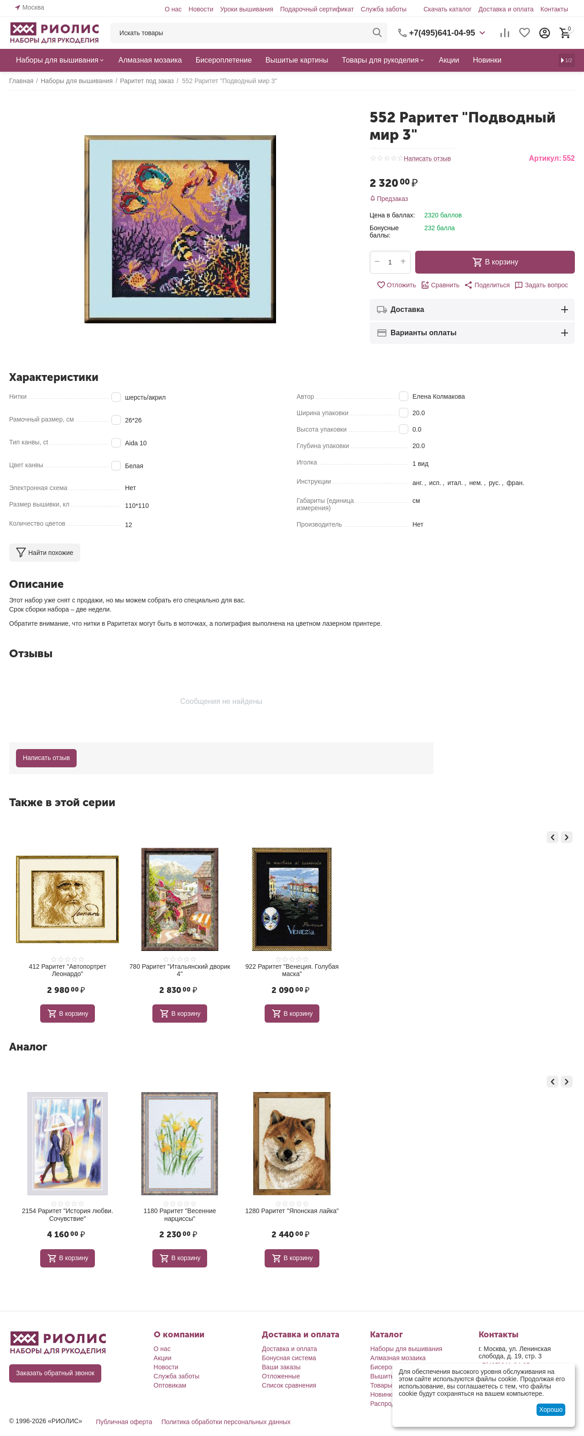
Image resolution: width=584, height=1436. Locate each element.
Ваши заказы (281, 1367)
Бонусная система (289, 1358)
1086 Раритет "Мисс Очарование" (67, 1210)
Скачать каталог (447, 9)
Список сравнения (289, 1385)
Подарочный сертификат (317, 9)
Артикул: (545, 158)
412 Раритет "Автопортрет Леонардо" (180, 970)
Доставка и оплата (506, 9)
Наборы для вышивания (406, 1348)
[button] (487, 285)
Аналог (28, 1046)
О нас (173, 9)
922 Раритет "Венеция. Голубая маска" (404, 970)
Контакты (554, 9)
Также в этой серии (62, 802)
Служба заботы (384, 9)
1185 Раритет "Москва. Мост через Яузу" (67, 970)
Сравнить (440, 285)
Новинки (382, 1394)
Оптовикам (170, 1385)
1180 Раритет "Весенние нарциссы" (292, 1214)
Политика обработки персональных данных (226, 1421)
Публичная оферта (124, 1421)
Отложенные (281, 1376)
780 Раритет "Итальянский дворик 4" (292, 970)
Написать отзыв (427, 158)
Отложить (396, 285)
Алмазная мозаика (398, 1358)
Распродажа (388, 1403)
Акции (163, 1358)
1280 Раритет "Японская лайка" (404, 1210)
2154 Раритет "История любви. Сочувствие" (179, 1214)
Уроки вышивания (246, 9)
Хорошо (551, 1409)
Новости (200, 9)
